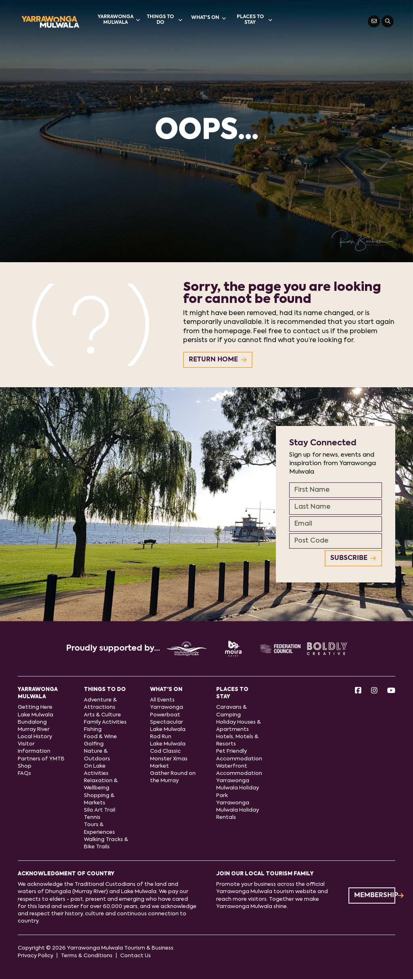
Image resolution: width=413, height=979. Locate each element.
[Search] (388, 21)
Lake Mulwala (35, 715)
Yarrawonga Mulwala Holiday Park (237, 788)
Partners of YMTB (41, 759)
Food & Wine (100, 736)
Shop (24, 766)
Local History (35, 736)
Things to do (164, 20)
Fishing (93, 729)
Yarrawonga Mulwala (119, 20)
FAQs (24, 773)
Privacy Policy (35, 955)
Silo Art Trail (99, 810)
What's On (208, 18)
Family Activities (105, 722)
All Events (162, 700)
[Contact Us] (374, 21)
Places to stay (254, 20)
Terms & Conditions (87, 955)
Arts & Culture (102, 715)
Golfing (94, 744)
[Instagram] (374, 691)
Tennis (92, 817)
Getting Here (35, 707)
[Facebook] (358, 691)
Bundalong (32, 722)
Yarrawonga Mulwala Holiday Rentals (237, 810)
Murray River (34, 729)
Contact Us (135, 955)
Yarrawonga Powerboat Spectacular (166, 714)
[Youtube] (391, 691)
